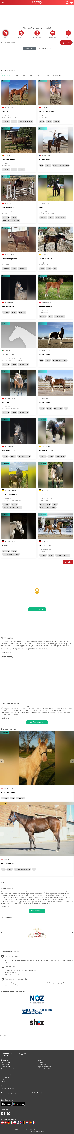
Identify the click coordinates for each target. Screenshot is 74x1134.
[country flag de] (8, 1122)
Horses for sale (6, 1077)
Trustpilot (3, 1035)
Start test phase (37, 609)
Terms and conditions (45, 1069)
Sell (2, 3)
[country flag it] (11, 1122)
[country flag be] (24, 1122)
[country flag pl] (14, 1122)
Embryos (4, 1084)
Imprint (40, 1062)
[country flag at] (2, 1122)
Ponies (3, 1079)
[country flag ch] (5, 1122)
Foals (3, 1081)
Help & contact (6, 1062)
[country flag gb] (21, 1122)
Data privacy (42, 1064)
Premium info (5, 1067)
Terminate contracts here (9, 1069)
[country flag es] (30, 1122)
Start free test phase (37, 722)
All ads (68, 562)
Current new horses (7, 1088)
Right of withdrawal (44, 1067)
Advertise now (29, 49)
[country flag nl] (27, 1122)
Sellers (3, 1086)
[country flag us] (18, 1122)
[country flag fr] (33, 1122)
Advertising (5, 1064)
